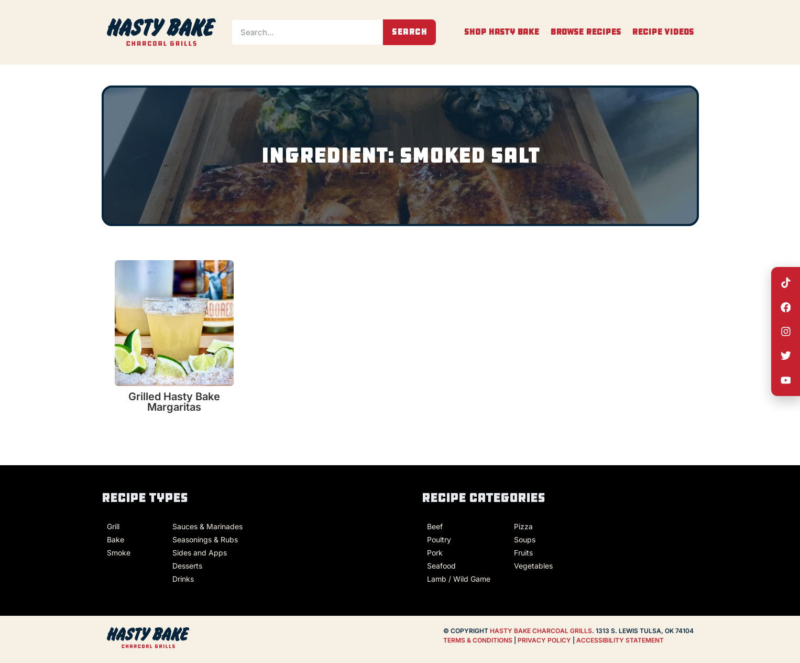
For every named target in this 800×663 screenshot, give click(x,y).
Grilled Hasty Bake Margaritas (174, 401)
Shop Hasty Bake (501, 32)
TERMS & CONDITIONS (477, 640)
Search (410, 31)
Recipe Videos (663, 32)
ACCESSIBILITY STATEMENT (620, 640)
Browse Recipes (585, 32)
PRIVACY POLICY (545, 640)
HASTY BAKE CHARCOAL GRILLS (541, 631)
